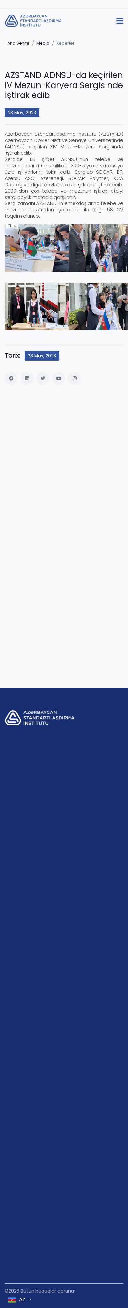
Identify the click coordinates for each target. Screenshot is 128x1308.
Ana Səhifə (18, 43)
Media (42, 43)
